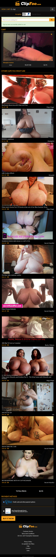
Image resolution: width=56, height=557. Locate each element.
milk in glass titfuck (8, 173)
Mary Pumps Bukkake (9, 309)
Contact (28, 548)
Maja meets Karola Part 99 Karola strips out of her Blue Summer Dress (24, 207)
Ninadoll (51, 175)
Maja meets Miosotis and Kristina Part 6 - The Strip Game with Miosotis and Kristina (26, 377)
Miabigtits (51, 141)
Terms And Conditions (28, 533)
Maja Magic (50, 107)
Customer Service (28, 531)
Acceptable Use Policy (28, 544)
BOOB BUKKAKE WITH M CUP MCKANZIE (16, 480)
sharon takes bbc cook (9, 446)
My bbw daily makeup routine (11, 275)
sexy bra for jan (7, 412)
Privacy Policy (28, 541)
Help (28, 546)
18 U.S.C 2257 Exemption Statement (28, 536)
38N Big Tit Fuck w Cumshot (11, 343)
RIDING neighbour (8, 139)
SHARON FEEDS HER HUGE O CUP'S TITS (16, 241)
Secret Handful (49, 243)
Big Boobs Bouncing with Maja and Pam (15, 105)
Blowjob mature (8, 62)
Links (28, 550)
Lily (53, 277)
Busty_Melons (49, 345)
